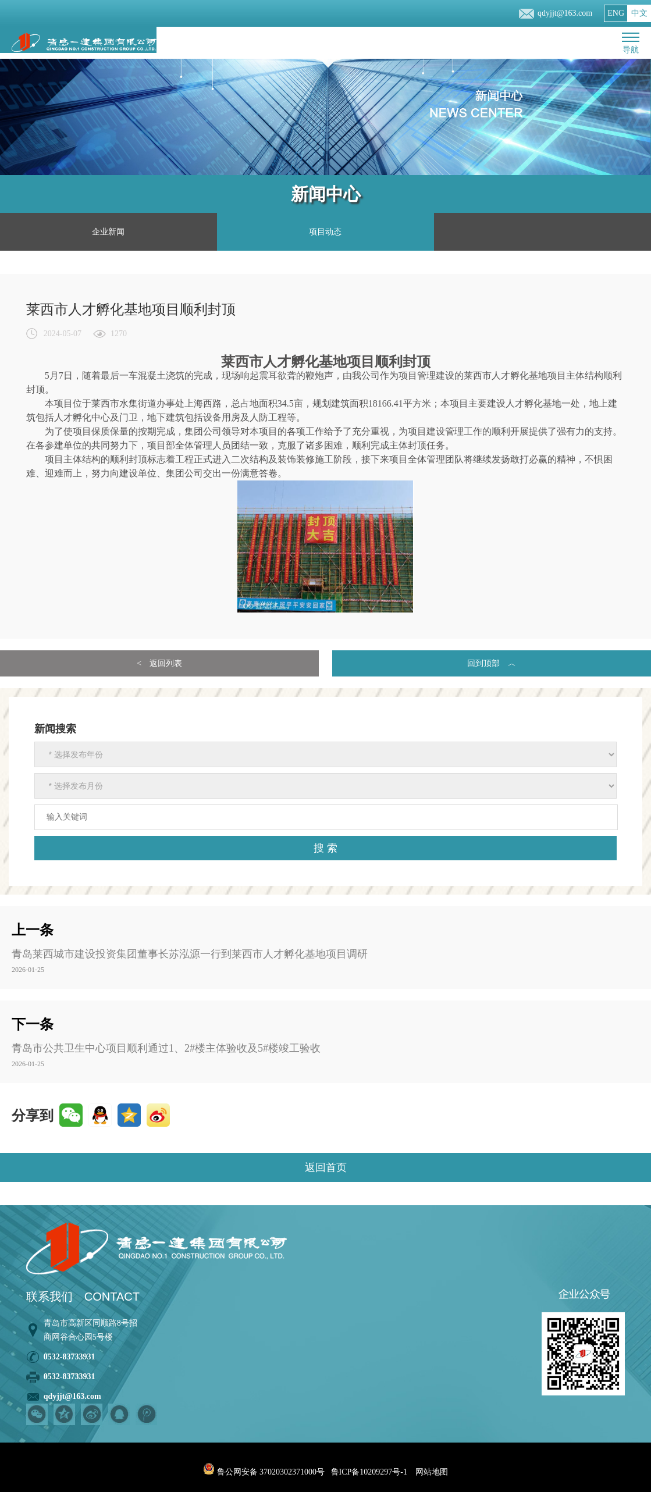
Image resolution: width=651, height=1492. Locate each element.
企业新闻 (108, 231)
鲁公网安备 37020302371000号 (264, 1472)
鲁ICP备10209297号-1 (369, 1472)
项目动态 (325, 231)
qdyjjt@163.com (565, 13)
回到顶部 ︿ (491, 663)
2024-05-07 (62, 333)
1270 (119, 333)
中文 (639, 13)
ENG (615, 13)
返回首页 (326, 1167)
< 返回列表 (159, 663)
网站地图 (431, 1472)
